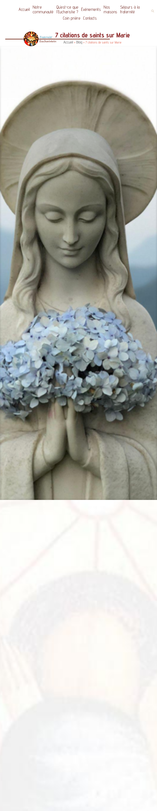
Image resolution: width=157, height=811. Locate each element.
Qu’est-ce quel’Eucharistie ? (67, 9)
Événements (91, 9)
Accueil (24, 9)
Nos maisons (110, 9)
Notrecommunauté (43, 9)
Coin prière (72, 18)
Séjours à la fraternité (130, 9)
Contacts (90, 18)
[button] (152, 11)
